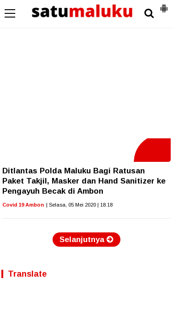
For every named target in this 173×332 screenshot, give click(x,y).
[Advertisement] (86, 69)
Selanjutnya (86, 239)
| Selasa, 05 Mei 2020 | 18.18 (79, 205)
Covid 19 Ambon (23, 205)
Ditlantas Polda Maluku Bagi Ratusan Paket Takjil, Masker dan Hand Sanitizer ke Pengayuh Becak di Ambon (84, 181)
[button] (163, 4)
